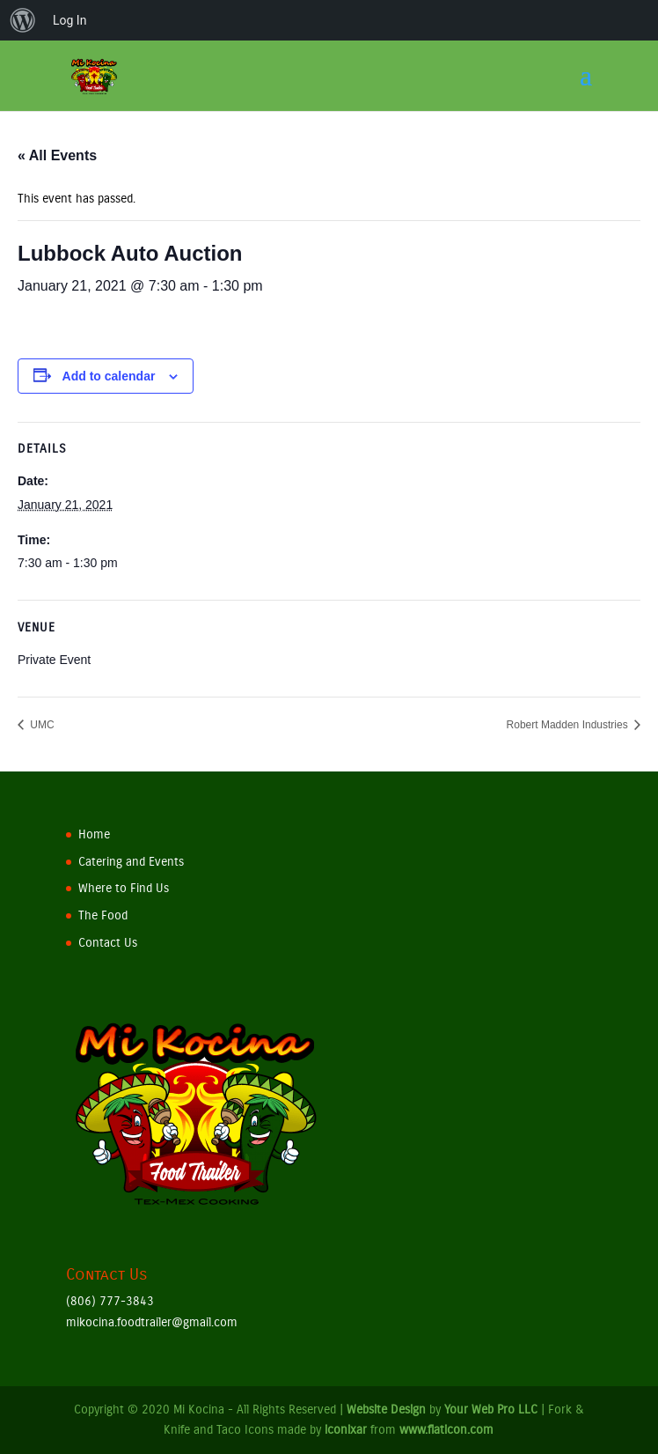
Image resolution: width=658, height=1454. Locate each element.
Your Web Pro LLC (490, 1409)
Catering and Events (131, 861)
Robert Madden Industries (569, 725)
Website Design (386, 1409)
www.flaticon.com (446, 1429)
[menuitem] (23, 20)
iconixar (346, 1429)
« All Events (57, 155)
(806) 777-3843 (110, 1301)
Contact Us (107, 942)
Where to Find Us (123, 888)
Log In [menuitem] (69, 20)
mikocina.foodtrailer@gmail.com (152, 1322)
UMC (41, 725)
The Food (103, 915)
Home (94, 834)
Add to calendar (109, 376)
